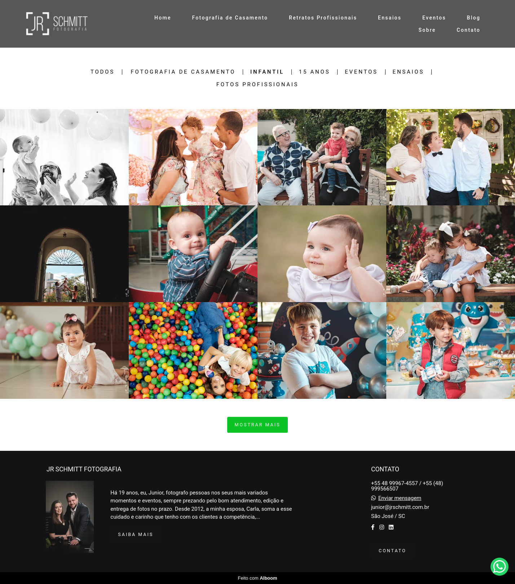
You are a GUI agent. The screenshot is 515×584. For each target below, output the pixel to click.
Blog (474, 18)
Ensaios (389, 18)
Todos (103, 72)
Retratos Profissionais (323, 18)
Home (162, 18)
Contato (468, 30)
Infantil (267, 72)
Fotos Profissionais (257, 84)
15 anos (314, 72)
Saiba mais (135, 534)
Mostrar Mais (258, 424)
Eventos (434, 18)
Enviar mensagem (400, 498)
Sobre (427, 30)
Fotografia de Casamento (230, 18)
